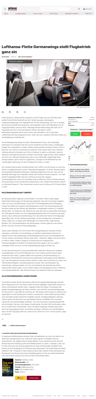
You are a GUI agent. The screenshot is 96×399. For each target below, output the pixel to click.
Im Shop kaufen (34, 378)
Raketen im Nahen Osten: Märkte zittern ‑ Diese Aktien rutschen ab (80, 170)
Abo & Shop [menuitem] (54, 13)
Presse (59, 395)
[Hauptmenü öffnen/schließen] (5, 9)
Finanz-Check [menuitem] (37, 13)
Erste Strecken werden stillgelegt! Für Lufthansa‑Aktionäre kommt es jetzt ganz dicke (81, 191)
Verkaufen (87, 134)
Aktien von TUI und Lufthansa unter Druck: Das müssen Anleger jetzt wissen (80, 199)
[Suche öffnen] (55, 9)
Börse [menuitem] (6, 13)
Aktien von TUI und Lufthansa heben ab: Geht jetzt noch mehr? (80, 176)
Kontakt (78, 395)
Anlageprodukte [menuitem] (20, 13)
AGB (55, 395)
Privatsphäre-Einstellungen (69, 395)
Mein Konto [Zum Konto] (87, 9)
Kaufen (75, 134)
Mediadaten (91, 395)
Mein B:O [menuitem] (88, 13)
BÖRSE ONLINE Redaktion (18, 325)
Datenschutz (49, 395)
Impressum (84, 395)
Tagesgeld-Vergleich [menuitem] (71, 13)
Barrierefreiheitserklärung (38, 395)
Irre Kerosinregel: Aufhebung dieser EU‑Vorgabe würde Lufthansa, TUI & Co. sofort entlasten (80, 183)
